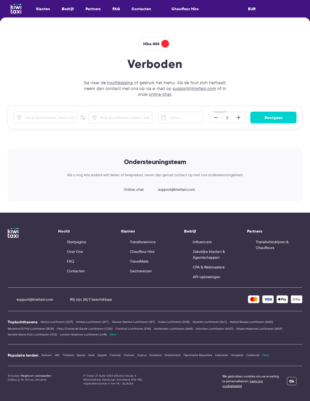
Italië (91, 355)
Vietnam (129, 355)
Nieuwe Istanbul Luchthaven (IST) (133, 322)
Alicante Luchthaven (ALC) (210, 322)
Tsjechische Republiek (197, 355)
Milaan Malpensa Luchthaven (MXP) (259, 328)
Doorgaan (273, 117)
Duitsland (155, 355)
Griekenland (172, 355)
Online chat (129, 189)
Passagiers (220, 111)
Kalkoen (46, 355)
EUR (252, 8)
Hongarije (237, 355)
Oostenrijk (253, 355)
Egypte (102, 355)
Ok (291, 381)
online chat (160, 94)
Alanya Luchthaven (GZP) (56, 322)
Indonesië (221, 355)
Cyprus (142, 355)
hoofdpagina (120, 82)
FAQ (116, 8)
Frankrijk (115, 355)
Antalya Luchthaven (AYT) (92, 322)
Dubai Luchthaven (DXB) (174, 322)
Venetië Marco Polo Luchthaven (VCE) (32, 334)
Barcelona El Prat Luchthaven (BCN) (31, 328)
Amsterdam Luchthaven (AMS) (173, 328)
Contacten (141, 8)
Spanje (81, 355)
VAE (57, 355)
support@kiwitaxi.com (194, 88)
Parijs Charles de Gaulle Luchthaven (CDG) (85, 328)
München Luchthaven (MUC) (214, 328)
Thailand (68, 355)
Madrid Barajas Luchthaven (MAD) (251, 322)
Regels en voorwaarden (36, 375)
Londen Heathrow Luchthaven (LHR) (83, 334)
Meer (113, 334)
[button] (83, 117)
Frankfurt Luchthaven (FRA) (133, 328)
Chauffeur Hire (181, 9)
